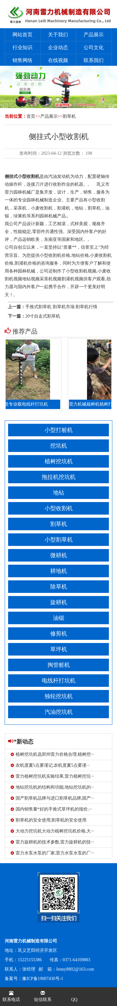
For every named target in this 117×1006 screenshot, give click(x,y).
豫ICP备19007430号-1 (42, 978)
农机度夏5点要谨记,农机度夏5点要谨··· (50, 765)
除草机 (58, 586)
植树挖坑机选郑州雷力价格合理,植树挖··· (52, 754)
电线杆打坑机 (59, 680)
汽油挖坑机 (59, 712)
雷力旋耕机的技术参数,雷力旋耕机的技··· (52, 842)
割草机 (69, 116)
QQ (74, 999)
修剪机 (58, 633)
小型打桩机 (59, 430)
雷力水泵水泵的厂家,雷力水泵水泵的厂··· (52, 853)
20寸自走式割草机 (42, 316)
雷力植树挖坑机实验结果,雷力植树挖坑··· (52, 776)
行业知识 (22, 47)
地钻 (58, 493)
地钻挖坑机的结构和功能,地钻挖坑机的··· (52, 787)
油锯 (58, 618)
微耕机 (58, 555)
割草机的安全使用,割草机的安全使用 (49, 820)
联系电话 (11, 996)
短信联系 (42, 996)
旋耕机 (58, 602)
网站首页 (22, 34)
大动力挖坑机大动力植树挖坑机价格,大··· (52, 831)
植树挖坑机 (59, 461)
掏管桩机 (58, 665)
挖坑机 (58, 446)
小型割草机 (59, 540)
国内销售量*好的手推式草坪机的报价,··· (51, 809)
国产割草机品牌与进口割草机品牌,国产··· (52, 798)
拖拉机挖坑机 (59, 477)
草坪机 (58, 649)
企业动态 (58, 47)
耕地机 (58, 571)
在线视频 (58, 60)
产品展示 (94, 34)
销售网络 (22, 60)
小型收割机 (59, 508)
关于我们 (58, 34)
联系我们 (94, 60)
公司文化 (94, 47)
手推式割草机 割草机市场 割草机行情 (61, 306)
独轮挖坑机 (59, 696)
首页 (31, 116)
